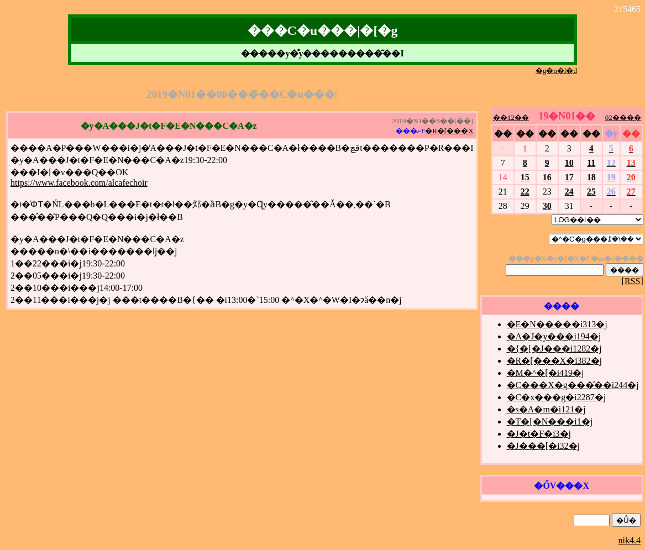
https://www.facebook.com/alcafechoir (79, 182)
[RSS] (632, 281)
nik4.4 (629, 540)
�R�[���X (449, 131)
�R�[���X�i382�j (554, 360)
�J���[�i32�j (543, 446)
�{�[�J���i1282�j (554, 348)
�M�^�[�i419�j (545, 373)
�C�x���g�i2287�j (556, 397)
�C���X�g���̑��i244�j (573, 385)
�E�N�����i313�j (557, 324)
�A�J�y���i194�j (554, 336)
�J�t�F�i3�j (539, 433)
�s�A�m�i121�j (546, 409)
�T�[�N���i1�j (550, 421)
